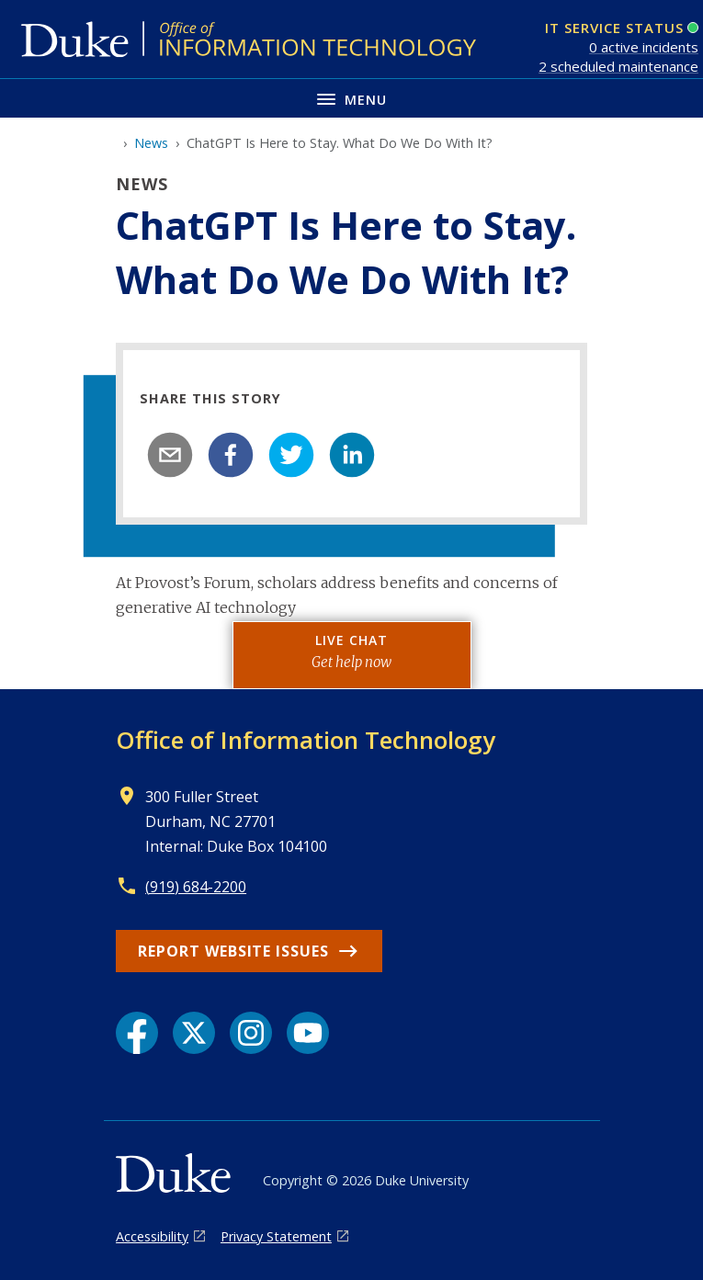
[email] (170, 455)
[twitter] (291, 455)
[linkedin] (352, 455)
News (151, 143)
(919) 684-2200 (195, 887)
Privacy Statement (276, 1236)
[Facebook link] (137, 1033)
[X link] (194, 1033)
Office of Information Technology (305, 739)
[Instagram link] (251, 1033)
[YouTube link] (308, 1033)
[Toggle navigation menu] (351, 98)
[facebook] (231, 455)
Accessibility (152, 1236)
